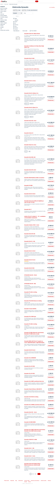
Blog (16, 480)
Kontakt (25, 481)
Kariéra (29, 481)
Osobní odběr (25, 30)
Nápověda (12, 480)
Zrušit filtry (52, 7)
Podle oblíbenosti (16, 30)
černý (26, 151)
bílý (29, 151)
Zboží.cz (1, 4)
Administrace (20, 480)
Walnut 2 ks (27, 103)
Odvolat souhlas (43, 480)
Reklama (49, 480)
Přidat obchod (6, 480)
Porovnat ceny (50, 39)
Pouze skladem (34, 30)
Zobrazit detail (50, 52)
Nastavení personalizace (35, 480)
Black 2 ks (31, 103)
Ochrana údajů (26, 480)
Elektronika (6, 4)
